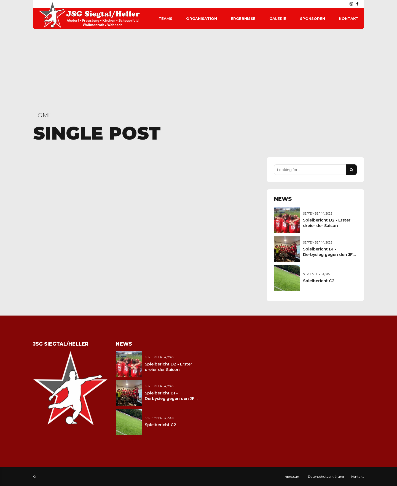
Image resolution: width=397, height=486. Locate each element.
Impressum (292, 477)
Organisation (201, 18)
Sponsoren (312, 18)
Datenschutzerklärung (326, 477)
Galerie (277, 18)
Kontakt (348, 18)
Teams (165, 18)
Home (42, 115)
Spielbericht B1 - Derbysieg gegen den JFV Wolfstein (329, 255)
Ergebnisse (243, 18)
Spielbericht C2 (318, 280)
